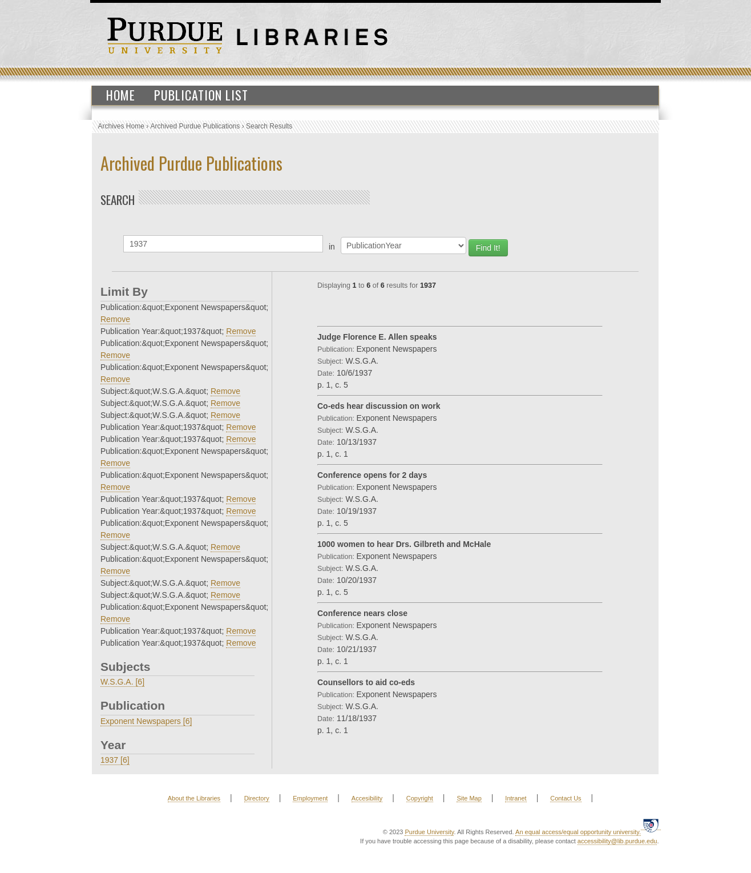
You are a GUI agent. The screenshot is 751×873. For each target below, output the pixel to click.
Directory (256, 798)
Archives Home (121, 126)
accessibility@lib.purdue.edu (617, 841)
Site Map (469, 798)
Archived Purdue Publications (195, 126)
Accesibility (367, 798)
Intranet (515, 798)
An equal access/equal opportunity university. (578, 831)
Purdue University (429, 831)
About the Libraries (194, 798)
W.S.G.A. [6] (122, 681)
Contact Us (565, 798)
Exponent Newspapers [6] (146, 721)
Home (120, 95)
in (332, 246)
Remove (115, 319)
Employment (310, 798)
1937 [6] (115, 760)
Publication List (201, 95)
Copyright (419, 798)
